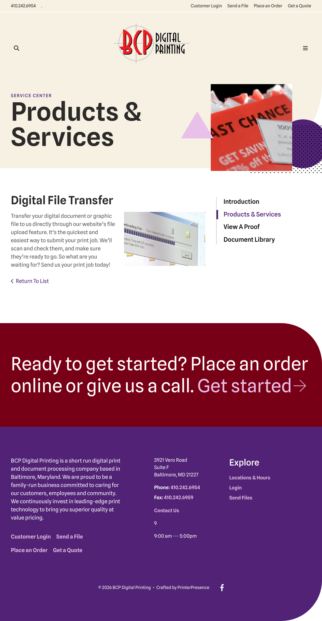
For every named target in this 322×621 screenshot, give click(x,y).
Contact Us (166, 511)
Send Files (240, 498)
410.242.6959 (178, 498)
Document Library (249, 239)
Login (235, 488)
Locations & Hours (249, 478)
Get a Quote (299, 5)
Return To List (32, 281)
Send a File (237, 5)
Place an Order (268, 5)
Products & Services (252, 214)
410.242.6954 (23, 5)
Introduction (241, 201)
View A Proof (242, 227)
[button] (16, 48)
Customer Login (206, 5)
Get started (244, 386)
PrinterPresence (193, 587)
